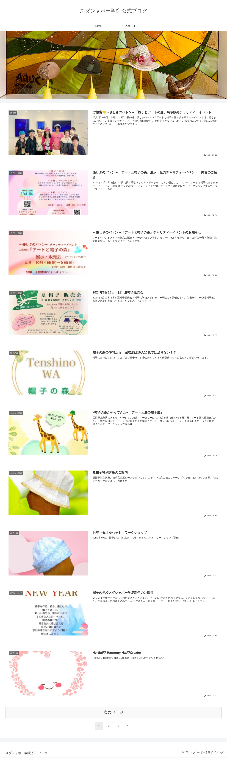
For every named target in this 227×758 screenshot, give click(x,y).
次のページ (114, 713)
